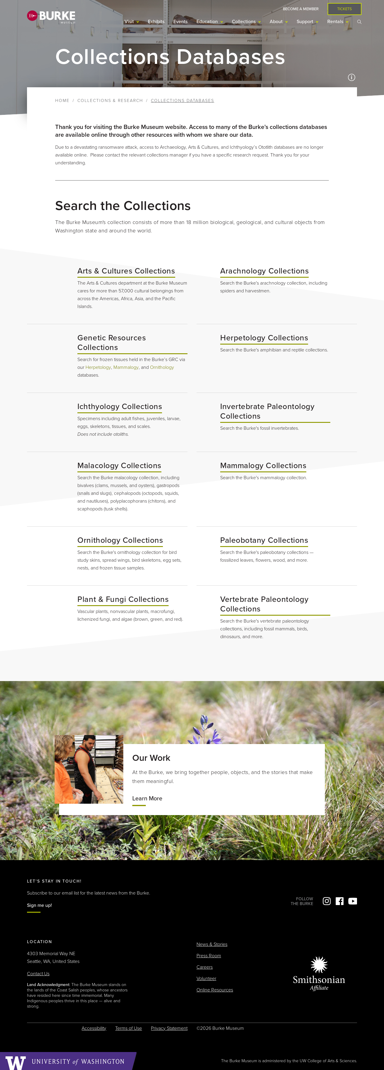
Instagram (326, 901)
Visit (129, 22)
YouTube (352, 901)
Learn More (147, 798)
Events (180, 22)
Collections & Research (110, 100)
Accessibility (94, 1028)
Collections (244, 22)
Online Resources (214, 990)
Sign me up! (39, 905)
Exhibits (156, 22)
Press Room (208, 956)
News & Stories (211, 944)
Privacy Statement (169, 1028)
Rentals (335, 22)
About (277, 22)
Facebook (339, 901)
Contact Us (38, 974)
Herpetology (98, 367)
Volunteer (206, 979)
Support (305, 22)
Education (207, 22)
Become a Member (301, 9)
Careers (204, 967)
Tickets (344, 9)
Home (62, 100)
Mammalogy (126, 367)
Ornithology (162, 367)
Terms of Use (128, 1028)
